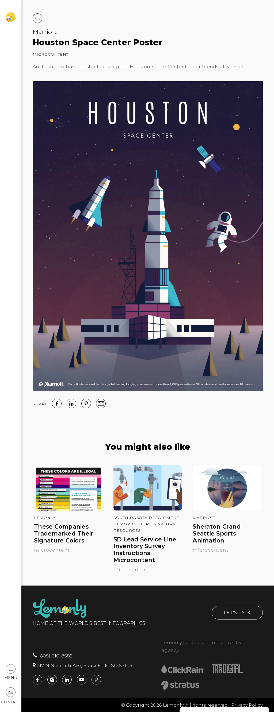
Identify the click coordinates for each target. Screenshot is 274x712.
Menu (10, 672)
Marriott (45, 32)
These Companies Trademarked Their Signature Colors (63, 533)
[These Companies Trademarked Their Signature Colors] (68, 509)
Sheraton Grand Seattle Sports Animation (217, 533)
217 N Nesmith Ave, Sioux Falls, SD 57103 (82, 665)
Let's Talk (237, 612)
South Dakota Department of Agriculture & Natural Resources (146, 524)
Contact (10, 695)
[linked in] (71, 403)
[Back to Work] (37, 18)
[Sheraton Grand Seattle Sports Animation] (227, 509)
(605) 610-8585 (53, 656)
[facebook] (57, 403)
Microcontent (50, 54)
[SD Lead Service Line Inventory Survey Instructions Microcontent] (147, 509)
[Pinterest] (86, 403)
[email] (101, 403)
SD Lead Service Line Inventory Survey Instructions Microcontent (145, 549)
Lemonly (45, 517)
